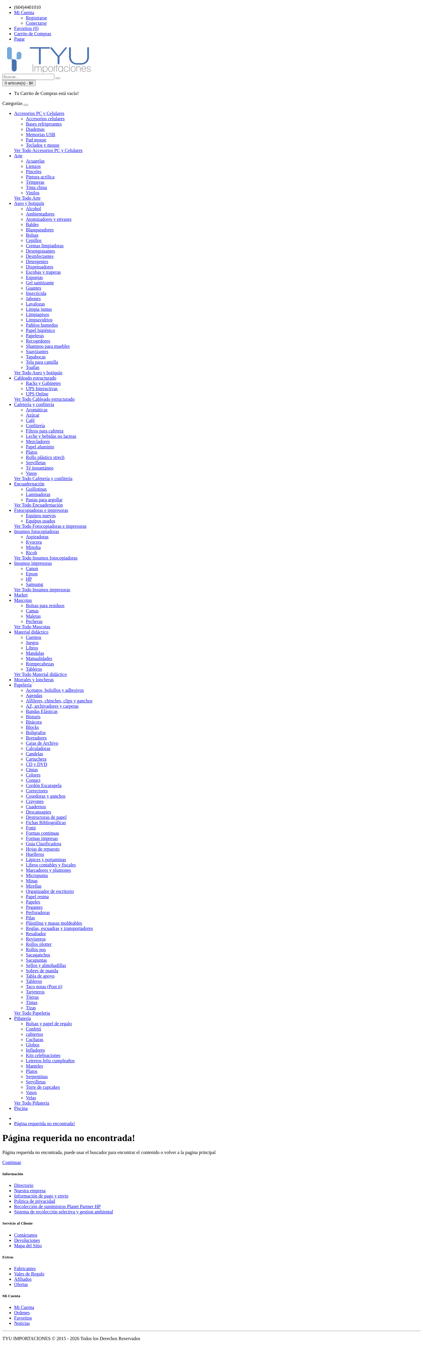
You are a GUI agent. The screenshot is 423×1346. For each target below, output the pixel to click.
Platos (31, 452)
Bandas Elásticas (42, 711)
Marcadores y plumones (48, 870)
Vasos (31, 473)
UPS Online (37, 393)
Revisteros (36, 938)
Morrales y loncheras (34, 679)
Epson (32, 573)
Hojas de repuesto (43, 848)
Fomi (31, 827)
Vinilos (32, 192)
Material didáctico (31, 631)
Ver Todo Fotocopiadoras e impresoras (50, 526)
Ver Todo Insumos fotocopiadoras (46, 557)
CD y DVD (36, 764)
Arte (18, 155)
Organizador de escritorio (50, 891)
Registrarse (36, 17)
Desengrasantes (40, 250)
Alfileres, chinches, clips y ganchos (59, 700)
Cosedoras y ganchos (46, 796)
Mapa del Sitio (28, 1245)
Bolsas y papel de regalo (49, 1023)
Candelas (34, 753)
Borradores (36, 737)
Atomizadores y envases (49, 219)
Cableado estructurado (35, 377)
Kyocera (34, 542)
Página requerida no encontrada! (44, 1123)
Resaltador (36, 933)
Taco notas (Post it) (44, 986)
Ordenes (22, 1312)
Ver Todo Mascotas (32, 626)
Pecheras (34, 621)
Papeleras (35, 335)
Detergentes (37, 261)
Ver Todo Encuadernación (38, 504)
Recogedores (38, 340)
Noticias (22, 1323)
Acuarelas (35, 160)
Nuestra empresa (30, 1190)
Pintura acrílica (40, 176)
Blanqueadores (40, 229)
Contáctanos (25, 1235)
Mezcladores (38, 441)
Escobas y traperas (43, 272)
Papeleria (23, 684)
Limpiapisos (37, 314)
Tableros (34, 669)
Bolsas (32, 235)
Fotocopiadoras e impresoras (41, 510)
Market (21, 594)
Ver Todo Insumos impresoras (42, 589)
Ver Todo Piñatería (31, 1102)
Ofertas (21, 1284)
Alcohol (33, 208)
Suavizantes (37, 351)
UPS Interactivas (42, 388)
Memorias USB (40, 134)
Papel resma (37, 896)
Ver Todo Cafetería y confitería (43, 478)
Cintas (32, 769)
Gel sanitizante (40, 282)
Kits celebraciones (43, 1055)
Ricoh (31, 552)
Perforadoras (38, 912)
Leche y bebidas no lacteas (51, 436)
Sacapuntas (36, 960)
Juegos (32, 642)
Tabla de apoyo (40, 975)
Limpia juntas (39, 309)
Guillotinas (36, 489)
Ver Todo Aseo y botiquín (38, 372)
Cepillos (33, 240)
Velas (31, 1097)
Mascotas (23, 600)
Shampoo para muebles (48, 346)
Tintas (31, 1002)
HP (29, 579)
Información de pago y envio (41, 1195)
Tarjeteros (35, 991)
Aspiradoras (37, 536)
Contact (33, 780)
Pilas (30, 917)
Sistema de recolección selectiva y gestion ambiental (63, 1211)
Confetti (33, 1028)
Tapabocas (36, 356)
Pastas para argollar (44, 499)
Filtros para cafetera (44, 430)
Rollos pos (36, 949)
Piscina (21, 1108)
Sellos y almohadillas (46, 965)
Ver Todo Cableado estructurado (44, 399)
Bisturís (33, 716)
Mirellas (33, 886)
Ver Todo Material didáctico (40, 674)
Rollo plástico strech (45, 457)
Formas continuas (42, 833)
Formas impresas (42, 838)
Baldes (32, 224)
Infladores (35, 1050)
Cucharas (34, 1039)
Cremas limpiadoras (44, 245)
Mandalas (35, 653)
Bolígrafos (36, 732)
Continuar (11, 1162)
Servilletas (36, 462)
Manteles (34, 1065)
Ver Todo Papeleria (32, 1013)
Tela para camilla (42, 362)
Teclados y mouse (42, 145)
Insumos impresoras (33, 563)
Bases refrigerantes (44, 123)
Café (30, 420)
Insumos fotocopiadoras (36, 531)
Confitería (35, 425)
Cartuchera (36, 759)
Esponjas (34, 277)
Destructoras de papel (46, 817)
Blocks (32, 727)
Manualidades (39, 658)
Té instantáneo (39, 467)
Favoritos (23, 1317)
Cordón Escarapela (43, 785)
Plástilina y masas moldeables (54, 923)
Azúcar (32, 415)
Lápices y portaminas (46, 859)
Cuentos (33, 637)
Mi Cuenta (24, 1307)
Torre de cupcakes (43, 1087)
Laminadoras (38, 494)
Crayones (34, 801)
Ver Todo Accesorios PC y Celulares (48, 150)
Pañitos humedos (42, 325)
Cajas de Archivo (42, 743)
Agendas (34, 695)
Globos (32, 1044)
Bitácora (34, 721)
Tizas (31, 1007)
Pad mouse (36, 139)
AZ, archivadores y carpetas (52, 706)
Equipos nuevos (41, 515)
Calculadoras (38, 748)
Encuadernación (29, 483)
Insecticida (36, 293)
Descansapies (38, 811)
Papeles (33, 901)
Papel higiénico (40, 330)
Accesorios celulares (45, 118)
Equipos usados (40, 520)
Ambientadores (40, 213)
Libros (32, 647)
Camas (32, 610)
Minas (32, 880)
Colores (33, 774)
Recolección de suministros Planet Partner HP (57, 1206)
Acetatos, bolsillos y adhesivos (55, 690)
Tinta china (36, 187)
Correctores (37, 790)
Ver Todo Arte (27, 198)
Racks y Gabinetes (43, 383)
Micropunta (37, 875)
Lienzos (33, 166)
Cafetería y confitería (34, 404)
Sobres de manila (42, 970)
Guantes (33, 287)
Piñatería (22, 1018)
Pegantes (34, 907)
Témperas (35, 182)
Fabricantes (25, 1268)
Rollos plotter (39, 944)
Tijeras (32, 997)
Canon (32, 568)
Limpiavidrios (39, 319)
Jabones (33, 298)
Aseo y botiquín (29, 203)
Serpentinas (37, 1076)
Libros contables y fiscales (51, 864)
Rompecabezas (40, 663)
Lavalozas (35, 303)
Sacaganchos (38, 954)
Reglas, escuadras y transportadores (59, 928)
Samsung (34, 584)
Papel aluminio (40, 446)
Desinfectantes (39, 256)
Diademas (35, 129)
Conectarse (36, 23)
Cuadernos (36, 806)
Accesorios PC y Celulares (39, 113)
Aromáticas (37, 409)
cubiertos (34, 1034)
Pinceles (33, 171)
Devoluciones (27, 1240)
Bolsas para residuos (45, 605)
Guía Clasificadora (43, 843)
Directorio (23, 1185)
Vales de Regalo (29, 1273)
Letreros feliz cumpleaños (50, 1060)
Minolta (33, 547)
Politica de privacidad (34, 1201)
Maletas (33, 616)
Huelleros (35, 854)
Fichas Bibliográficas (46, 822)
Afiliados (23, 1279)
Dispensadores (39, 266)
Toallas (32, 367)
